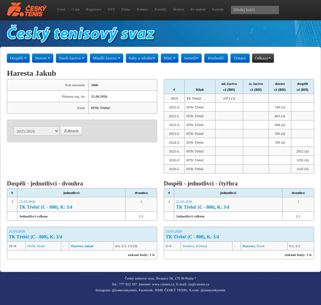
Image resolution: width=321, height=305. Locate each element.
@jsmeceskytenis (124, 290)
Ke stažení (198, 9)
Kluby (125, 9)
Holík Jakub (36, 246)
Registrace (93, 9)
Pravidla (161, 9)
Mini (170, 58)
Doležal (201, 246)
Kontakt (218, 9)
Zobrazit (71, 130)
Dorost (42, 58)
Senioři (191, 58)
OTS (111, 9)
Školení (178, 9)
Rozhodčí (216, 58)
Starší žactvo (71, 58)
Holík (261, 246)
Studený (188, 246)
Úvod (61, 9)
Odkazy (263, 58)
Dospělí (18, 58)
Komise (142, 9)
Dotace (240, 58)
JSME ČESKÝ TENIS (171, 290)
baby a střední (142, 58)
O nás (75, 9)
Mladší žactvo (107, 58)
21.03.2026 (71, 205)
